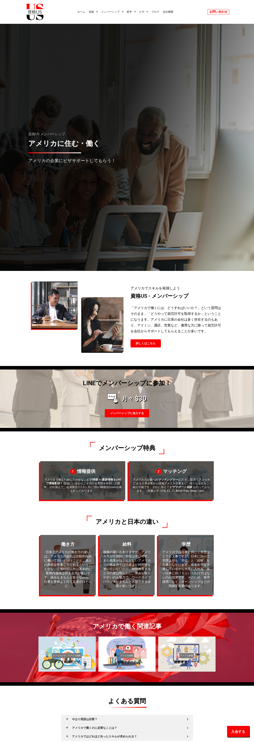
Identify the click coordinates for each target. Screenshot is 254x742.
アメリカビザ (59, 655)
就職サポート (127, 662)
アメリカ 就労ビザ (67, 662)
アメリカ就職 (74, 655)
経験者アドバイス (187, 662)
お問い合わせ (218, 11)
